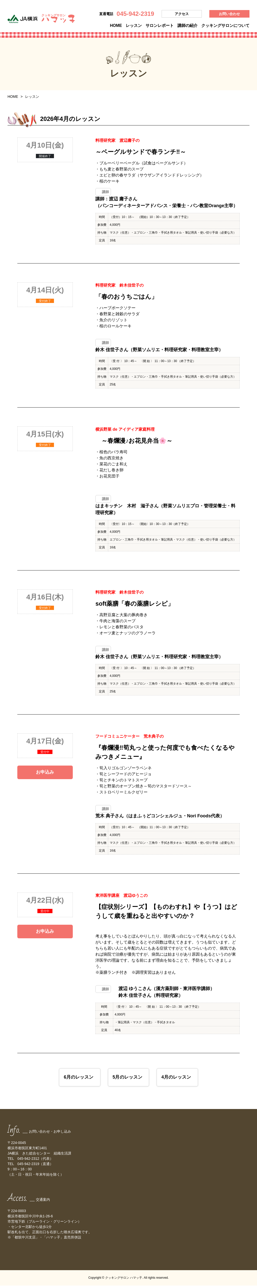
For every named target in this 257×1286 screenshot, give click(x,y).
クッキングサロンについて (225, 25)
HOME (116, 25)
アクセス (182, 14)
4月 (176, 1077)
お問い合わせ (229, 14)
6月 (78, 1077)
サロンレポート (160, 25)
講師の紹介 (187, 25)
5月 (127, 1077)
